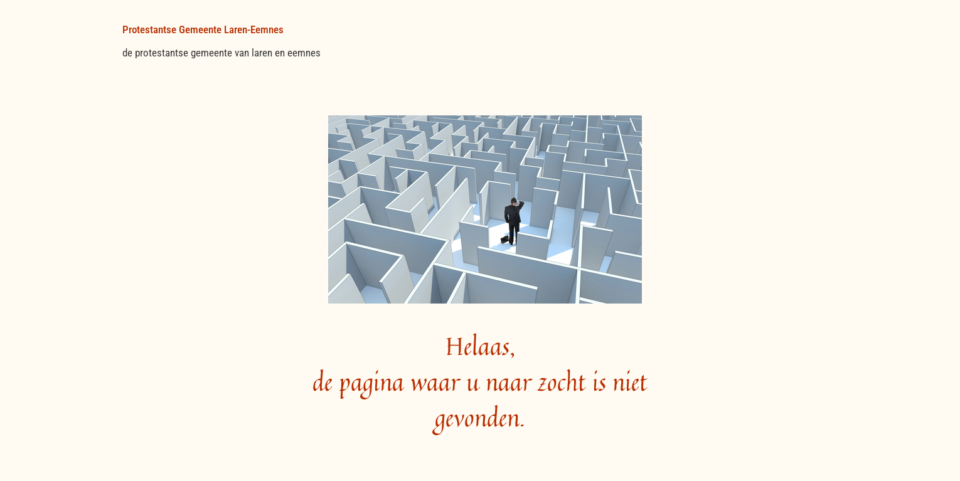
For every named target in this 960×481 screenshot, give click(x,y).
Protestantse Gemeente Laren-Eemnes (203, 29)
